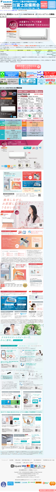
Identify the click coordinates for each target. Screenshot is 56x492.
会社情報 (11, 460)
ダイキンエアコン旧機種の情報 (10, 10)
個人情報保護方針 (37, 460)
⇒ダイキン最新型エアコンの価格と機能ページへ (10, 44)
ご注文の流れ (18, 462)
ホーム (1, 10)
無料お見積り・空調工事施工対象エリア (23, 460)
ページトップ (5, 460)
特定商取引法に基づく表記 (48, 460)
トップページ (38, 462)
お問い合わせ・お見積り (28, 462)
